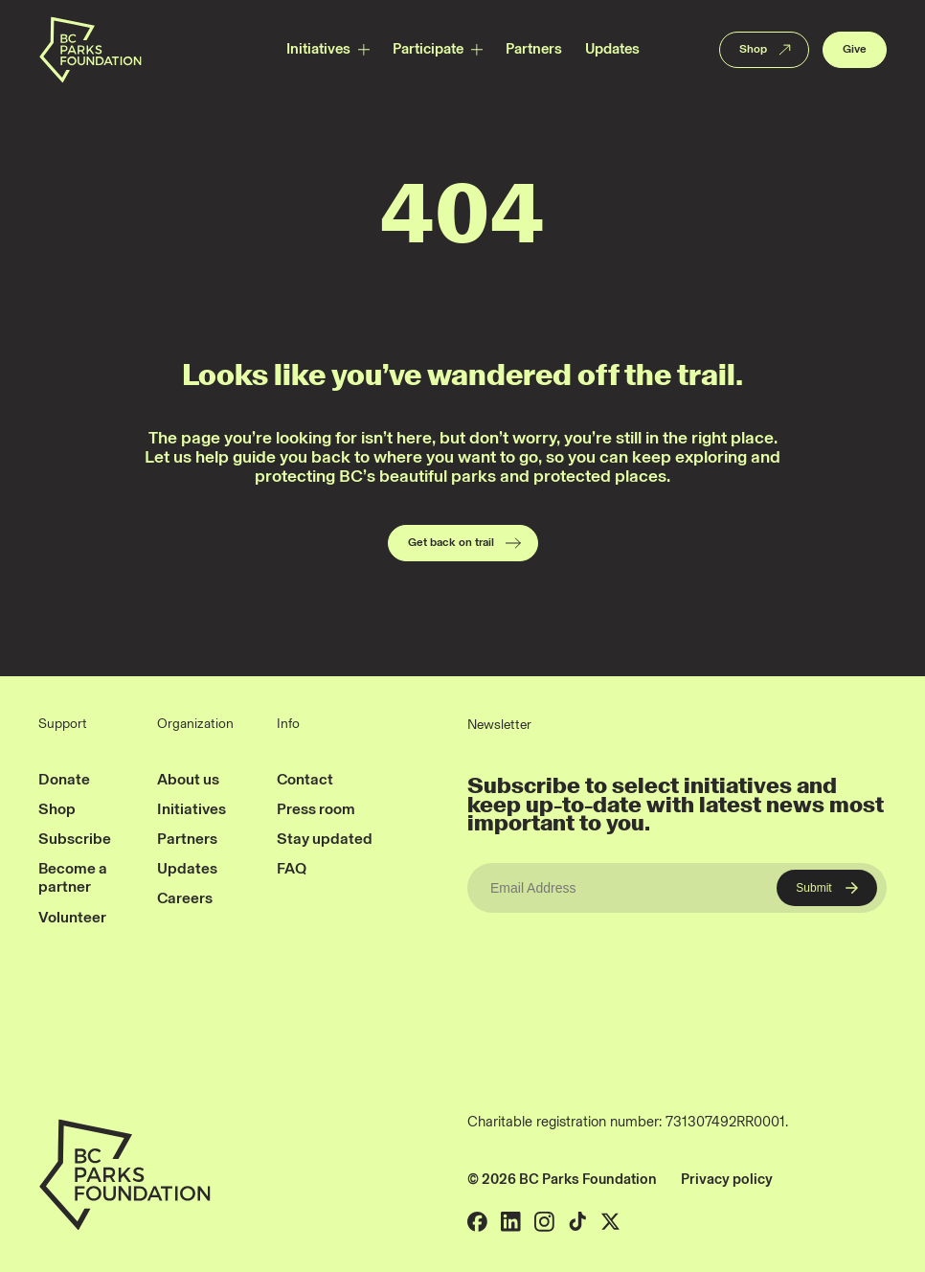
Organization (195, 724)
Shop (766, 49)
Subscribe (74, 838)
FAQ (291, 868)
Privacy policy (727, 1179)
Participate (428, 48)
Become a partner (72, 877)
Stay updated (324, 838)
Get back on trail (465, 543)
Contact (305, 779)
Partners (534, 48)
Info (288, 724)
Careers (185, 898)
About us (188, 779)
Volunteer (72, 917)
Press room (316, 809)
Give (855, 49)
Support (62, 724)
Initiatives (318, 48)
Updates (612, 48)
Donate (64, 779)
